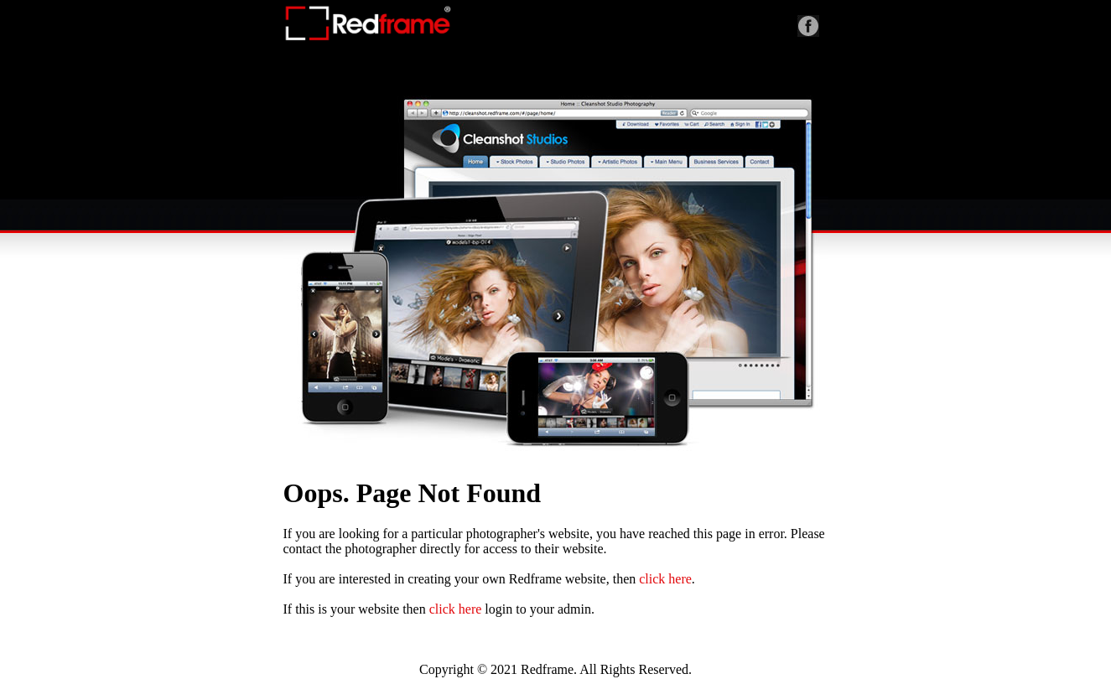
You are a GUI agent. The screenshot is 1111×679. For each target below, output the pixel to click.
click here (665, 579)
